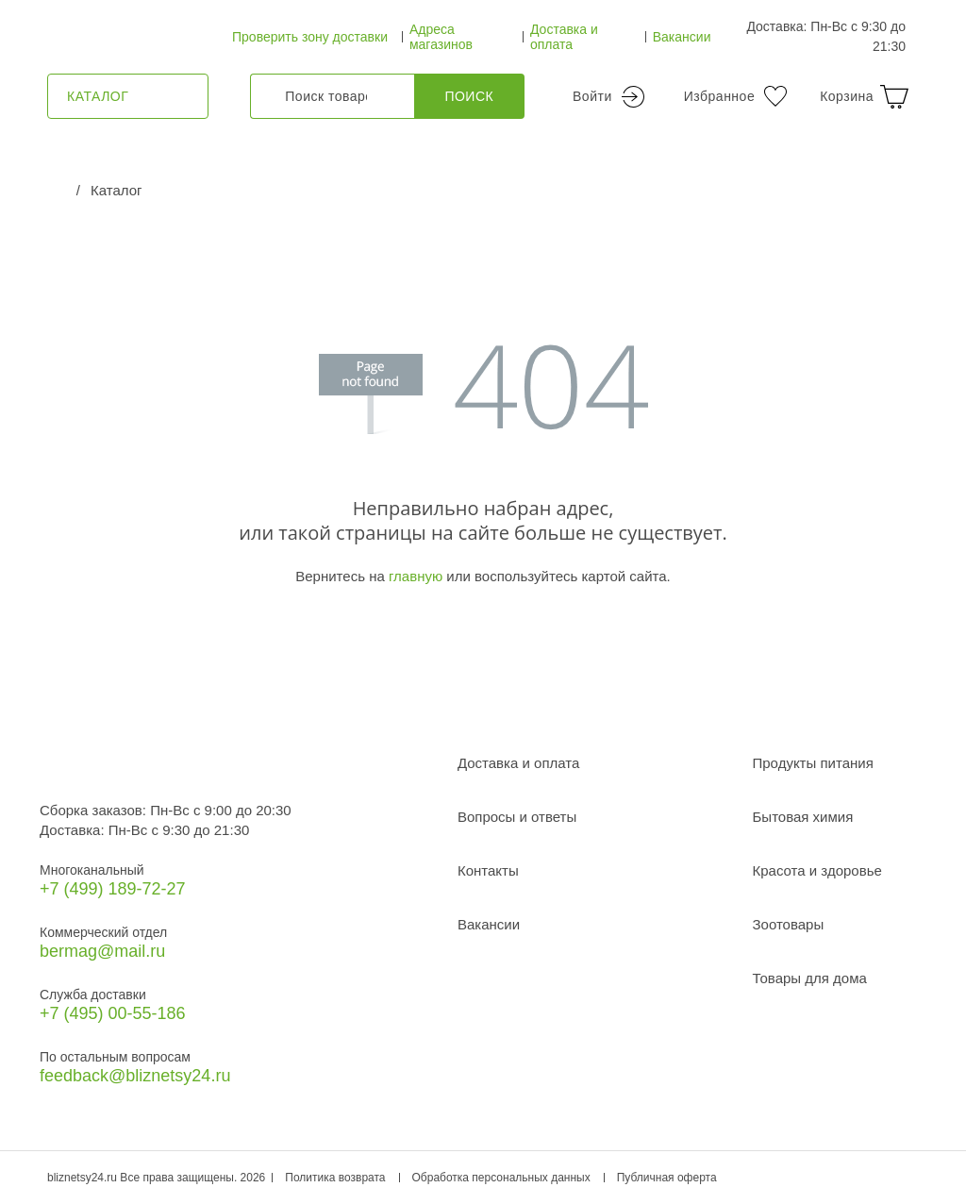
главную (415, 576)
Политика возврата (335, 1177)
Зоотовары (788, 924)
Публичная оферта (667, 1177)
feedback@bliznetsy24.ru (135, 1075)
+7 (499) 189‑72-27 (113, 888)
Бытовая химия (803, 817)
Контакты (488, 870)
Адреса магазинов (441, 37)
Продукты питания (813, 763)
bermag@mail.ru (102, 951)
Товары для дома (810, 978)
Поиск (468, 96)
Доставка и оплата (564, 37)
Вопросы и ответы (517, 817)
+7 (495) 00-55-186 (113, 1013)
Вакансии (682, 36)
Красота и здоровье (817, 870)
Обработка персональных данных (501, 1177)
